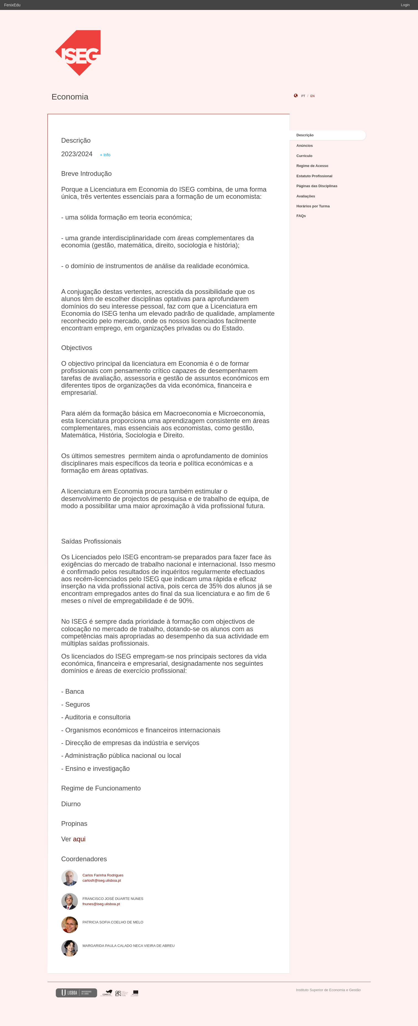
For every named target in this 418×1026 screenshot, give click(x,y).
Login (405, 5)
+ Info (105, 154)
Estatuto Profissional (314, 176)
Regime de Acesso (312, 166)
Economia (70, 96)
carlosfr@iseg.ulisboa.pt (102, 880)
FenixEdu (12, 5)
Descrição (305, 135)
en (312, 96)
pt (303, 96)
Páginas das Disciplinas (316, 186)
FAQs (301, 216)
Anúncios (304, 145)
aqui (79, 839)
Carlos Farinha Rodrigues (103, 875)
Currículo (304, 156)
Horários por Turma (313, 206)
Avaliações (305, 196)
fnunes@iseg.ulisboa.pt (101, 904)
